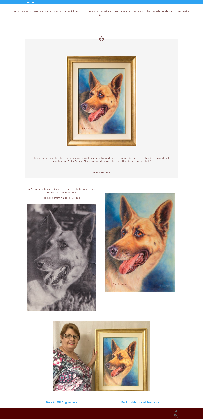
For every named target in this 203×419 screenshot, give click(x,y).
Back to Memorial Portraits (140, 402)
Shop (148, 11)
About (25, 11)
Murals (156, 11)
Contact (34, 11)
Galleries (105, 11)
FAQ (116, 11)
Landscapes (167, 11)
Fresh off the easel (72, 11)
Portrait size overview (50, 11)
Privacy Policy (182, 11)
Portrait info (89, 11)
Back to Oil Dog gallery (61, 402)
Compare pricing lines (130, 11)
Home (17, 11)
